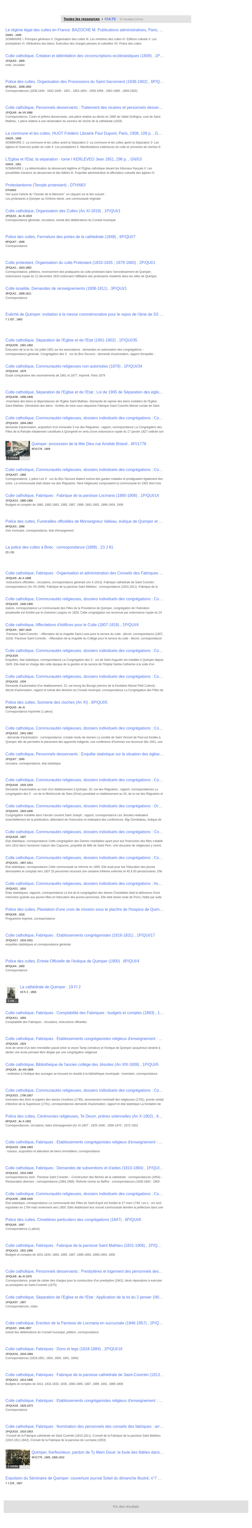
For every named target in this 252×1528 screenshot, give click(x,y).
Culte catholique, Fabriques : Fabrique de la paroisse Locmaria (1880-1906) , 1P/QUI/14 (82, 495)
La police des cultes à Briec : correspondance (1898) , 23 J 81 (59, 547)
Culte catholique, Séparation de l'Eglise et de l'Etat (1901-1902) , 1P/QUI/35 (71, 340)
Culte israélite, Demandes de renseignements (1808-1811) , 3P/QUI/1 (66, 288)
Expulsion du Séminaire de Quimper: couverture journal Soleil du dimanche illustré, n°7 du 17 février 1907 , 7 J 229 (84, 1478)
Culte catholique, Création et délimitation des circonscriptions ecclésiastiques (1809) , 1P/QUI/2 (84, 56)
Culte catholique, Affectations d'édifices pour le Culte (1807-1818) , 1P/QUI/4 (72, 625)
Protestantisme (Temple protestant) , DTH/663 (45, 185)
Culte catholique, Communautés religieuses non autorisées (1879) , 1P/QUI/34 (73, 366)
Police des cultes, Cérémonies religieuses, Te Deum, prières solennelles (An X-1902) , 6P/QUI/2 (84, 1116)
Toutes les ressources (81, 19)
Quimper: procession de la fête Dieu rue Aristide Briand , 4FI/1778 (89, 444)
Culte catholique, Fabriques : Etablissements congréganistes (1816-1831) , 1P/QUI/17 (80, 935)
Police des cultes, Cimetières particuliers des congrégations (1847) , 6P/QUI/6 (73, 1220)
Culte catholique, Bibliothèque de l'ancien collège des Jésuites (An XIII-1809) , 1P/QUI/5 (81, 1064)
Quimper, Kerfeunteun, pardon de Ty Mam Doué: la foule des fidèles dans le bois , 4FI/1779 (98, 1452)
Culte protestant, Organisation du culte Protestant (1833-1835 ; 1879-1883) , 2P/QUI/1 (80, 262)
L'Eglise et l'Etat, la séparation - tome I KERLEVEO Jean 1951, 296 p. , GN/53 (73, 159)
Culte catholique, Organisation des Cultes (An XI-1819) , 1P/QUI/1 (62, 211)
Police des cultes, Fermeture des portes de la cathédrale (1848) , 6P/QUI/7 (70, 237)
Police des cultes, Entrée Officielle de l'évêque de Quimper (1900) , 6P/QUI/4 (72, 961)
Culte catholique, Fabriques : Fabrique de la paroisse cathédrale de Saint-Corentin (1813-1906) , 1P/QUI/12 (84, 1375)
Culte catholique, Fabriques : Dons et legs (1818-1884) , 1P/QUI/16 (63, 1349)
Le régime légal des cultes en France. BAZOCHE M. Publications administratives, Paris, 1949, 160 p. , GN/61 (84, 30)
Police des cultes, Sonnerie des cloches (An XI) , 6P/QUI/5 (56, 702)
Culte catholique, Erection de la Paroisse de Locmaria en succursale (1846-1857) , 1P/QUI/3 (84, 1323)
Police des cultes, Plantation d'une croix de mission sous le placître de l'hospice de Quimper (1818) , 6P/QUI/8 (84, 909)
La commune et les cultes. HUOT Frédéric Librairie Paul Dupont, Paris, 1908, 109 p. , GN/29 (84, 133)
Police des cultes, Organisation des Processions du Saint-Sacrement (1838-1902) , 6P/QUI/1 (84, 82)
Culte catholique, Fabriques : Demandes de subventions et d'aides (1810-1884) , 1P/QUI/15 (84, 1168)
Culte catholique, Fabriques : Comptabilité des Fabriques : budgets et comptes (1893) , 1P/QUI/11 (84, 1013)
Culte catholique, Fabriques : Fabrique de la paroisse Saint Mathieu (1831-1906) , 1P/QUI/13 (84, 1245)
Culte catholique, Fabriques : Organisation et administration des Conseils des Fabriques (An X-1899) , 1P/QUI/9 (84, 573)
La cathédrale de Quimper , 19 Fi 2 (50, 987)
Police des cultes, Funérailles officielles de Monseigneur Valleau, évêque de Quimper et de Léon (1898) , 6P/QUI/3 (84, 521)
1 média (13, 457)
